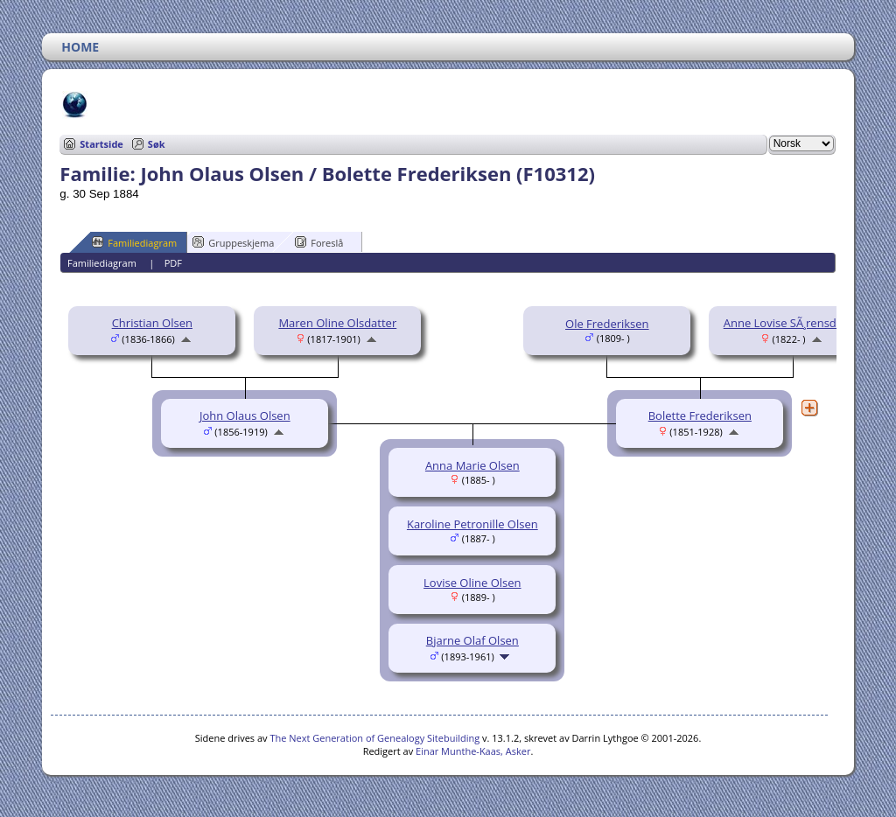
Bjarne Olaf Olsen (472, 640)
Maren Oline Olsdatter (337, 323)
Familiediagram (134, 242)
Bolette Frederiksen (700, 415)
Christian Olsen (152, 323)
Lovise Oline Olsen (472, 582)
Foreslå (319, 242)
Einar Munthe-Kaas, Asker (473, 751)
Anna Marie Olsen (472, 465)
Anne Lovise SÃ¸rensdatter (793, 323)
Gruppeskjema (233, 242)
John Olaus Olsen (245, 415)
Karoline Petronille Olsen (472, 524)
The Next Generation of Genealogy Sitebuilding (375, 737)
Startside (101, 143)
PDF (173, 262)
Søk (156, 143)
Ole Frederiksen (607, 324)
